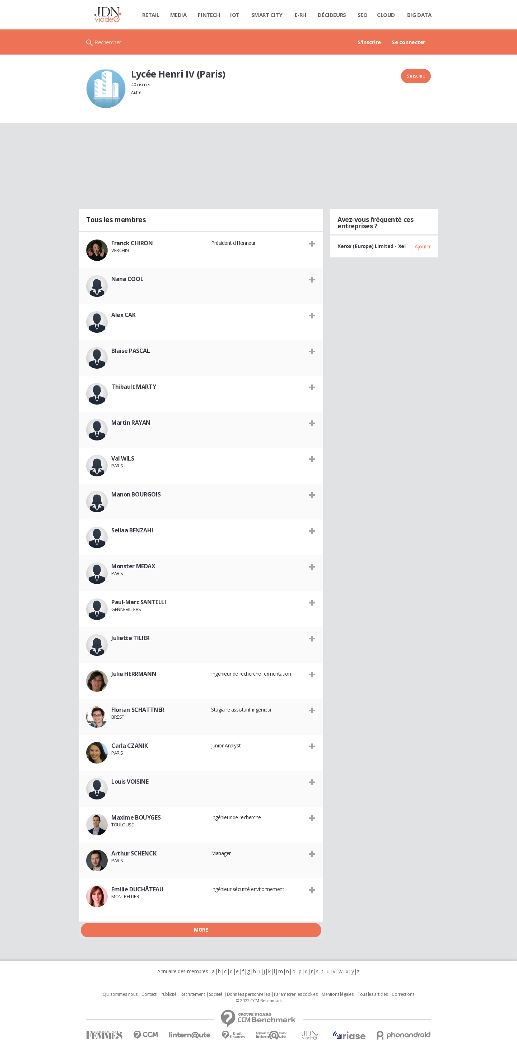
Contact (148, 994)
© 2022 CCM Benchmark (259, 1000)
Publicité (168, 994)
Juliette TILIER (130, 638)
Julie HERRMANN (133, 674)
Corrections (403, 994)
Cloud (386, 14)
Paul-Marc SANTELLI (138, 602)
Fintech (209, 14)
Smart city (267, 14)
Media (178, 14)
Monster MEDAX (133, 566)
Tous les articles (373, 994)
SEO (363, 14)
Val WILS (122, 458)
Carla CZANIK (129, 746)
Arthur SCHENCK (133, 853)
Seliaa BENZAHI (132, 530)
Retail (150, 14)
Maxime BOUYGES (135, 817)
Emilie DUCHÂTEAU (137, 889)
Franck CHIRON (132, 243)
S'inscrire (369, 42)
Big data (419, 14)
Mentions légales (337, 994)
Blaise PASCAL (130, 351)
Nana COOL (127, 279)
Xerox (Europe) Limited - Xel (371, 246)
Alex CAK (123, 315)
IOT (234, 14)
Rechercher (107, 42)
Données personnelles (248, 994)
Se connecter (408, 42)
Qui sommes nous (120, 994)
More (201, 929)
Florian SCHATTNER (137, 710)
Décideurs (332, 14)
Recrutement (193, 994)
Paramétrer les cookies (296, 994)
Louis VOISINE (130, 781)
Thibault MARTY (133, 387)
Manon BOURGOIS (135, 494)
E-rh (300, 14)
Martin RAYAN (130, 422)
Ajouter (423, 246)
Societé (216, 994)
